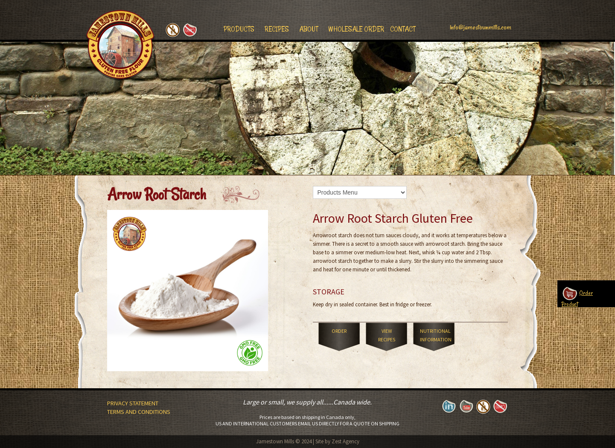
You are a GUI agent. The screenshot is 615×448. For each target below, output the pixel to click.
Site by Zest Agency (337, 441)
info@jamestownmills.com (480, 27)
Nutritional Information (436, 335)
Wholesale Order (356, 29)
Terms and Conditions (138, 412)
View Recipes (386, 335)
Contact (402, 29)
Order (339, 331)
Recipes (277, 29)
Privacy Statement (132, 403)
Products (239, 29)
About (308, 29)
